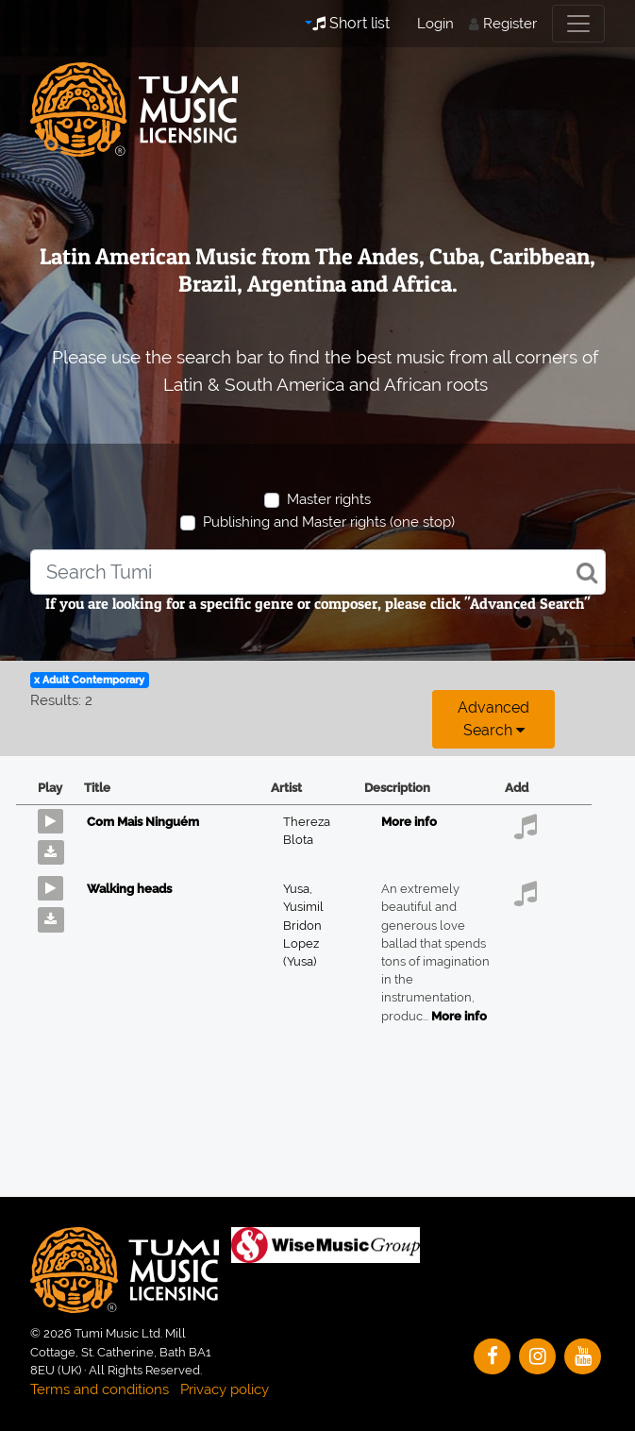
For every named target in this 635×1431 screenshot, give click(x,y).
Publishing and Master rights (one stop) (329, 521)
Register (510, 23)
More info (409, 822)
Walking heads (129, 889)
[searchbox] (318, 572)
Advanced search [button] (493, 719)
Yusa (297, 889)
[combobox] (318, 572)
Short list (351, 23)
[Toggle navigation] (578, 23)
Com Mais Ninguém (143, 822)
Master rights (329, 499)
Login (435, 23)
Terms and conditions (99, 1389)
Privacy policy (224, 1389)
